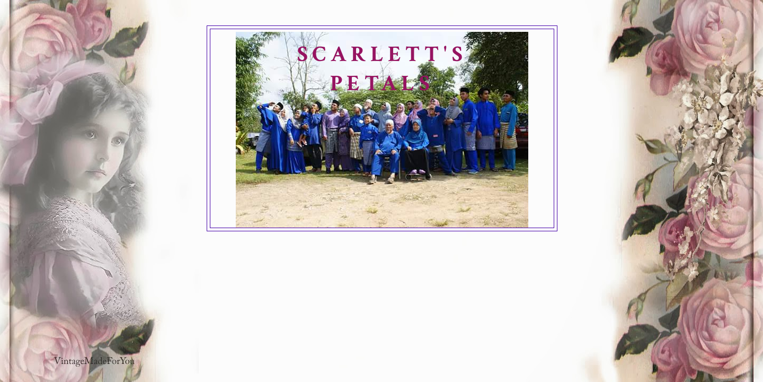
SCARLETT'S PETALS (382, 69)
